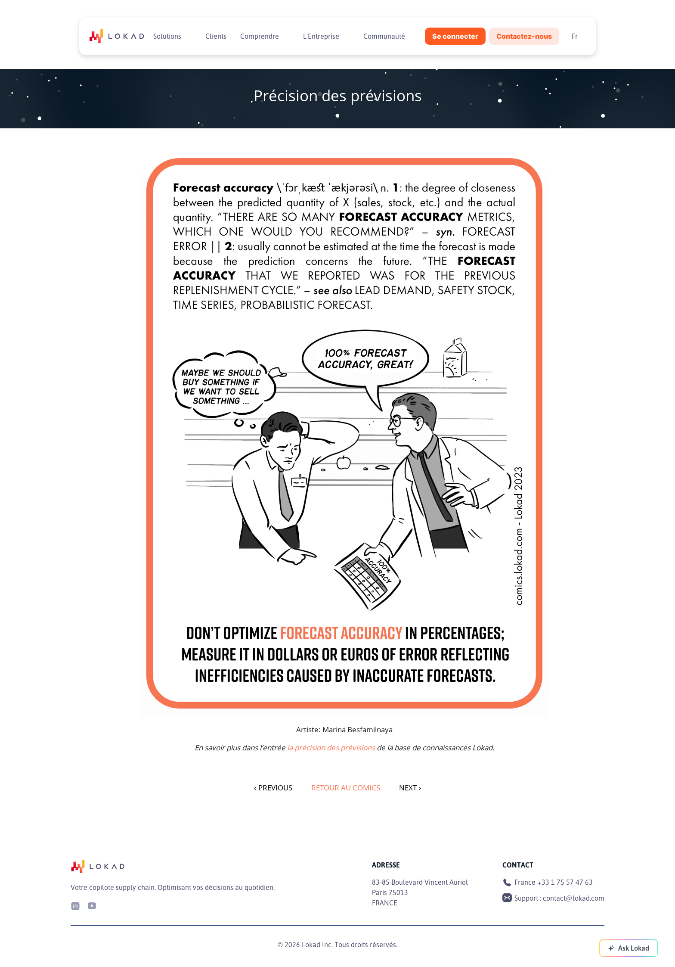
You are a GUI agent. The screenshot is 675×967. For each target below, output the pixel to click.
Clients (215, 36)
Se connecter (455, 36)
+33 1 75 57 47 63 (565, 882)
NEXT (410, 788)
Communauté (384, 36)
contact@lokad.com (573, 898)
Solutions (167, 36)
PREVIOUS (273, 788)
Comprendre (259, 36)
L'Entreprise (321, 36)
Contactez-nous (524, 36)
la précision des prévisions (331, 747)
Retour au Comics (345, 788)
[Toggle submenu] (188, 36)
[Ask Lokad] (628, 948)
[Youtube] (91, 905)
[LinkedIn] (75, 905)
